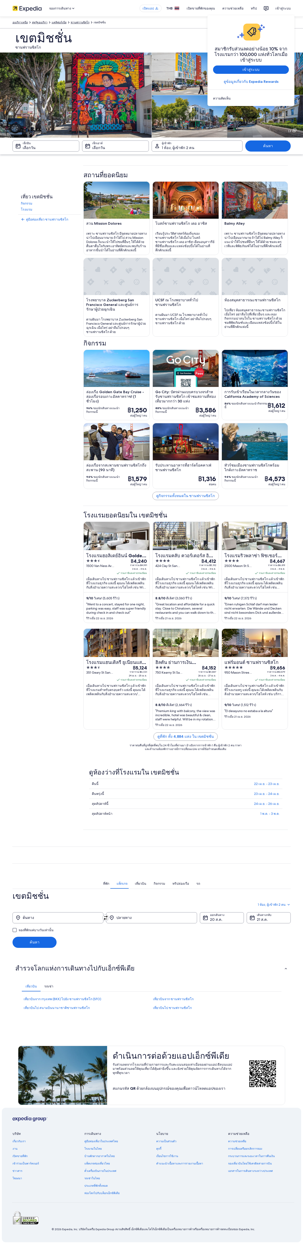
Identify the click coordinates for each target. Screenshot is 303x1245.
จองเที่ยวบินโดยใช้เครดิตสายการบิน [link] (250, 1163)
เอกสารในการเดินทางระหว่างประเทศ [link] (250, 1171)
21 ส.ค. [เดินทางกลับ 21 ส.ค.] (262, 919)
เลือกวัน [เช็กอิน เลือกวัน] (29, 147)
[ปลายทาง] (151, 917)
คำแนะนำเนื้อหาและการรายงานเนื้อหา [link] (179, 1163)
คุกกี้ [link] (158, 1149)
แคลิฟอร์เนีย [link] (59, 22)
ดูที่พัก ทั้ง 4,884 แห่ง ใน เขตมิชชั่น (185, 736)
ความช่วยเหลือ (232, 8)
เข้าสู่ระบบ (283, 8)
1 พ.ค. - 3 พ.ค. (270, 814)
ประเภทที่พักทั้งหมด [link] (96, 1186)
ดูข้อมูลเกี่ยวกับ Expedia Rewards (250, 81)
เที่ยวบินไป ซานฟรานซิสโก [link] (172, 1008)
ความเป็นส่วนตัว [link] (166, 1141)
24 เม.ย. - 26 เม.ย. (267, 804)
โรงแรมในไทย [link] (93, 1149)
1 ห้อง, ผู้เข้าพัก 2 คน (274, 905)
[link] (250, 98)
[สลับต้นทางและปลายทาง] (105, 918)
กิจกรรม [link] (26, 203)
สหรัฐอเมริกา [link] (40, 22)
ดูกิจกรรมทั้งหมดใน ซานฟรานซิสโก (185, 496)
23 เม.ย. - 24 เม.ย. (267, 794)
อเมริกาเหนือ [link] (20, 22)
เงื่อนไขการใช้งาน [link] (167, 1156)
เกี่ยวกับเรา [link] (19, 1141)
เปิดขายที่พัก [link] (20, 1156)
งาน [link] (15, 1149)
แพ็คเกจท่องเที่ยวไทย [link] (97, 1163)
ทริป (254, 8)
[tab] (106, 883)
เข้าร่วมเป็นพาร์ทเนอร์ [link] (26, 1163)
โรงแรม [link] (26, 209)
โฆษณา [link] (17, 1178)
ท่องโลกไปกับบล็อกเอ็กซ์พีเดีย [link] (102, 1193)
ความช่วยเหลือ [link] (237, 1141)
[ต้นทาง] (58, 917)
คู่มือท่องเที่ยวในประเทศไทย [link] (101, 1141)
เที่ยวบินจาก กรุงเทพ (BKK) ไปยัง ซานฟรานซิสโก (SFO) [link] (62, 999)
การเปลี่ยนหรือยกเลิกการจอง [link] (245, 1149)
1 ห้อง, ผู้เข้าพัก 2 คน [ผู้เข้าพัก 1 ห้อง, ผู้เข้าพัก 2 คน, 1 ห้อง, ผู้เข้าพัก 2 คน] (178, 147)
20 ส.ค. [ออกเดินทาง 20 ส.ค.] (216, 919)
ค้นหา (268, 146)
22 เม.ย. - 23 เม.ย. (267, 784)
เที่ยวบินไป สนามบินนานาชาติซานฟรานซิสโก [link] (57, 1008)
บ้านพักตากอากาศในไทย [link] (99, 1156)
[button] (152, 968)
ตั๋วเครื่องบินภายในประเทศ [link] (100, 1171)
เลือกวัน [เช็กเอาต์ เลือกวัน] (98, 147)
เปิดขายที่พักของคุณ (201, 8)
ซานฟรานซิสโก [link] (80, 22)
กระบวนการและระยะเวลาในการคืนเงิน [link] (251, 1156)
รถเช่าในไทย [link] (92, 1178)
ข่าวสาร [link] (17, 1171)
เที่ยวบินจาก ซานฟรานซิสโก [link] (173, 999)
